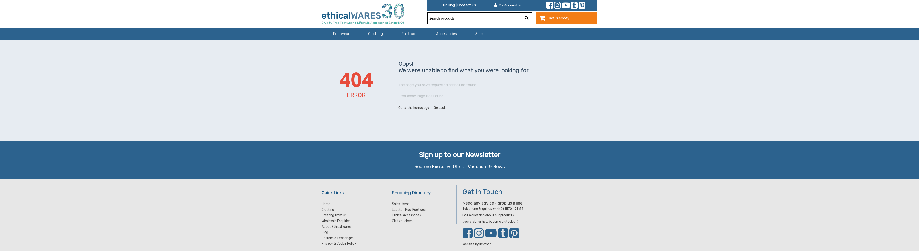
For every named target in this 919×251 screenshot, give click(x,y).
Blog (325, 232)
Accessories (446, 34)
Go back (440, 108)
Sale (479, 34)
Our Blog (448, 5)
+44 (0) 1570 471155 (508, 209)
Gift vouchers (402, 221)
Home (326, 204)
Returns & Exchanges (338, 238)
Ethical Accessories (406, 215)
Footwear (341, 34)
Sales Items (400, 204)
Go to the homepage (413, 108)
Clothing (375, 34)
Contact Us (466, 5)
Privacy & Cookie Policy (339, 243)
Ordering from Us (334, 215)
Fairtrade (409, 34)
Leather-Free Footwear (409, 210)
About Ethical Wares (337, 227)
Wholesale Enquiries (336, 221)
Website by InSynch (476, 244)
